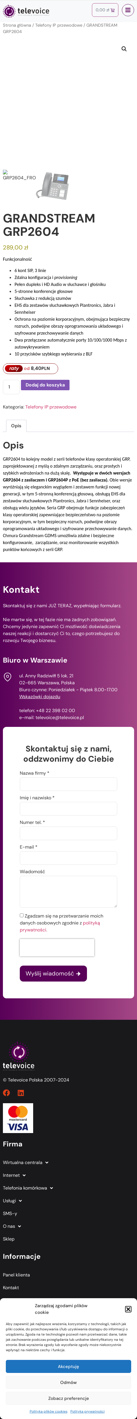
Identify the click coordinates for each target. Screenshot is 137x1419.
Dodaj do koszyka (45, 385)
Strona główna (17, 25)
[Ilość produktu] (11, 387)
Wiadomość (32, 872)
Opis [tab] (16, 426)
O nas (12, 1226)
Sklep (9, 1239)
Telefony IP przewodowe (58, 25)
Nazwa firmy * (34, 773)
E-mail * (29, 847)
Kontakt (11, 1288)
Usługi (12, 1201)
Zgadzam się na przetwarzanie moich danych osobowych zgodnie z (61, 923)
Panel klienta (16, 1275)
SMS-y (10, 1213)
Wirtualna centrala (25, 1162)
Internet (14, 1175)
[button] (128, 1309)
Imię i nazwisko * (37, 798)
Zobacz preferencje (68, 1398)
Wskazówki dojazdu (39, 697)
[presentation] (57, 947)
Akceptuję (68, 1366)
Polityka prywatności (87, 1411)
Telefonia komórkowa (28, 1188)
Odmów (68, 1382)
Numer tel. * (32, 822)
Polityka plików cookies (48, 1411)
